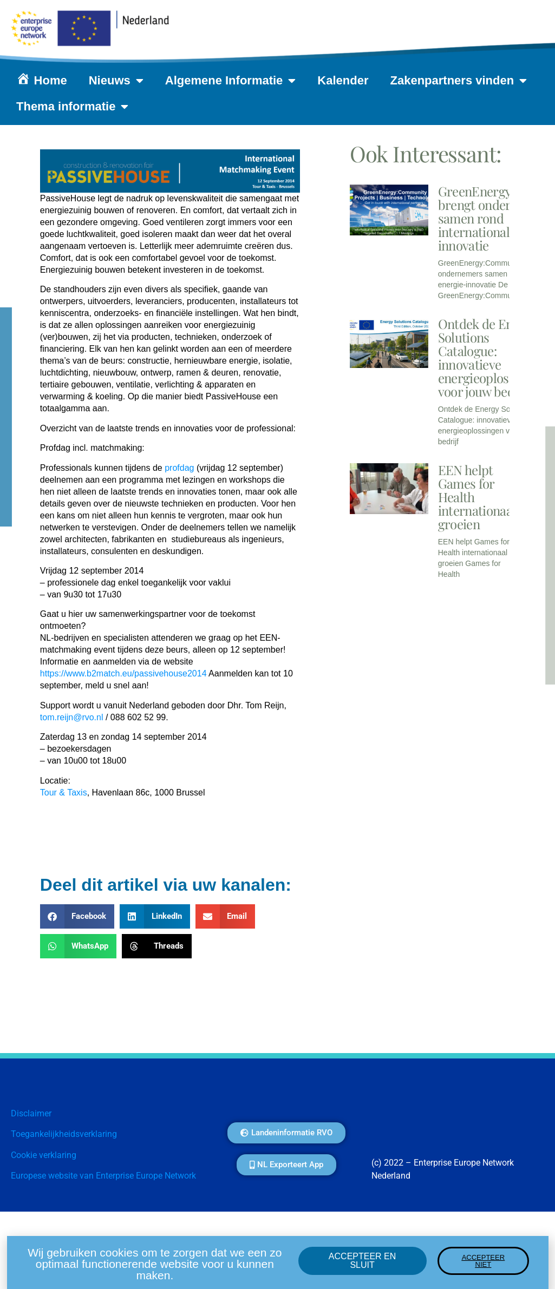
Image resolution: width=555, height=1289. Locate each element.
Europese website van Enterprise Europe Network (103, 1175)
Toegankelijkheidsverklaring (64, 1134)
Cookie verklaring (43, 1155)
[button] (77, 916)
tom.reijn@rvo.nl (71, 717)
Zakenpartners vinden (458, 80)
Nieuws (116, 80)
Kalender (342, 80)
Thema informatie (72, 106)
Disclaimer (31, 1113)
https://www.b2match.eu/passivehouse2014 (123, 673)
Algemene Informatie (230, 80)
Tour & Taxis (63, 792)
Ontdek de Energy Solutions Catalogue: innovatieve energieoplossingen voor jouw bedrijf (491, 357)
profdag (179, 467)
